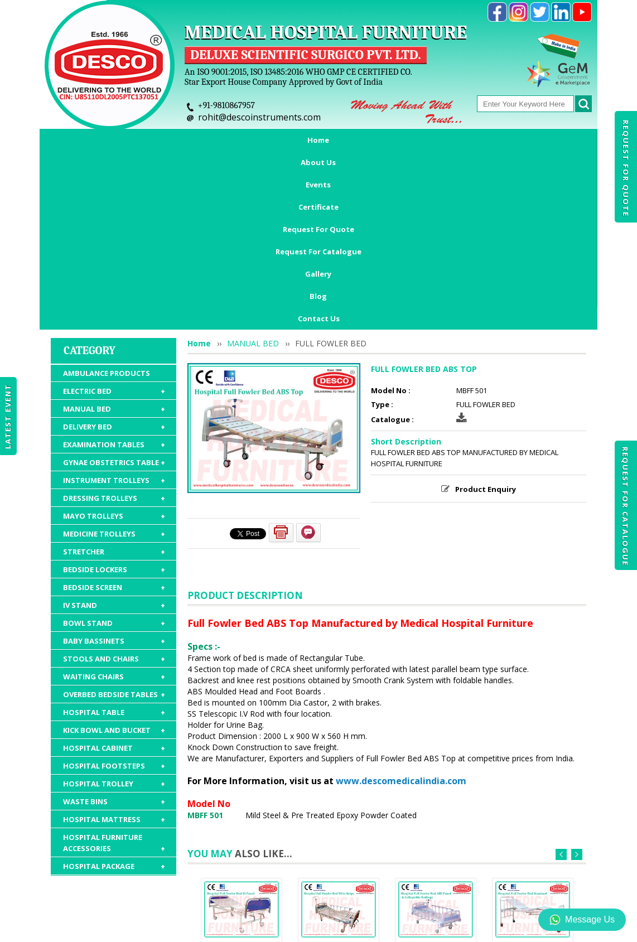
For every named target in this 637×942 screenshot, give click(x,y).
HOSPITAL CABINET (114, 591)
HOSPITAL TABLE (114, 556)
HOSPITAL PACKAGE (114, 710)
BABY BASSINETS (114, 484)
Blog (553, 140)
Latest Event (8, 415)
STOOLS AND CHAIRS (114, 502)
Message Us (582, 919)
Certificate (247, 140)
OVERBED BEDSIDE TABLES (114, 538)
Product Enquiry (485, 333)
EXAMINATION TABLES (114, 288)
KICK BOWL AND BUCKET (114, 573)
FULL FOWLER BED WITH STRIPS (338, 801)
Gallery (508, 140)
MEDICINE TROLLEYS (114, 377)
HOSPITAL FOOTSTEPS (114, 609)
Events (191, 140)
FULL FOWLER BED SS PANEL (241, 801)
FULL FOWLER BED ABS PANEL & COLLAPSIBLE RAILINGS (435, 810)
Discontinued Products (479, 877)
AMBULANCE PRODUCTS (106, 217)
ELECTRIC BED (114, 234)
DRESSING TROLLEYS (114, 341)
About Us (137, 140)
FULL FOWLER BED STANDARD (532, 801)
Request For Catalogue (625, 506)
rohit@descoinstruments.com (259, 117)
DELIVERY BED (114, 270)
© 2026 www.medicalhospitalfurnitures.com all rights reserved (153, 928)
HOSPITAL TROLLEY (114, 627)
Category (89, 194)
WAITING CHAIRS (114, 520)
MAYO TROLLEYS (114, 359)
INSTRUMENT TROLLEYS (114, 324)
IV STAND (114, 449)
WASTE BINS (114, 645)
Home (85, 140)
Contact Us (319, 162)
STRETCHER (114, 395)
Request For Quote (626, 168)
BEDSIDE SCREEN (114, 431)
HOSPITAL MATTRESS (114, 663)
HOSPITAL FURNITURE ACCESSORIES (114, 687)
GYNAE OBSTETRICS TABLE (114, 306)
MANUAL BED (114, 252)
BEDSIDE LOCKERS (114, 413)
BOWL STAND (114, 466)
